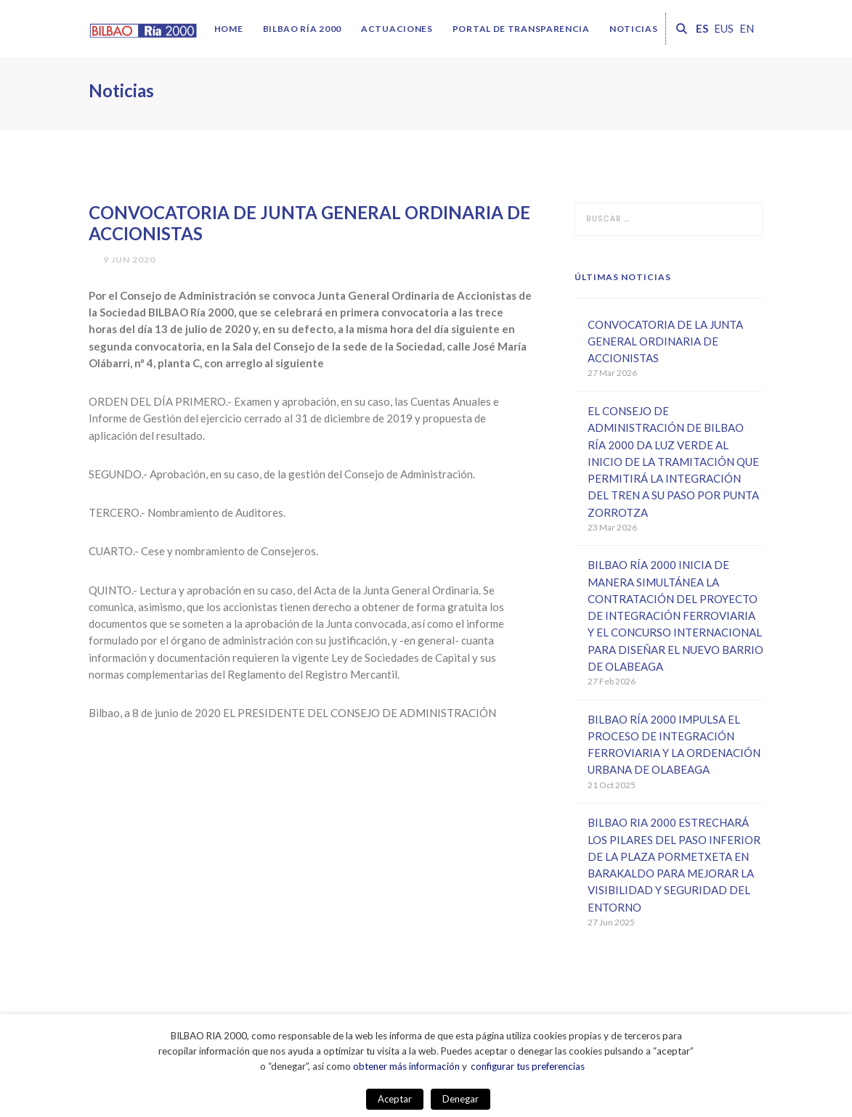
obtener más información (406, 1066)
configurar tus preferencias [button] (528, 1066)
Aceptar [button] (395, 1099)
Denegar (460, 1099)
